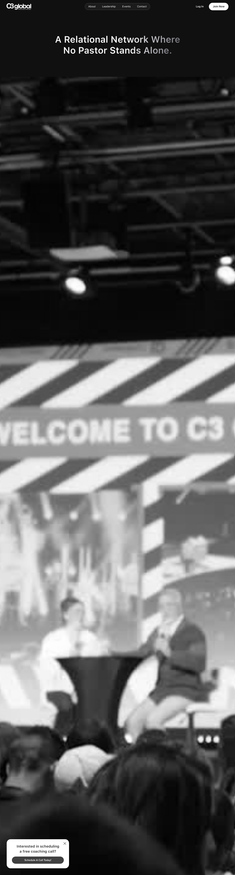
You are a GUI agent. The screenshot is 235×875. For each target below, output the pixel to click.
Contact (142, 6)
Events (126, 6)
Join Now (219, 6)
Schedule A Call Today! (37, 860)
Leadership (109, 6)
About (92, 6)
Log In (200, 6)
